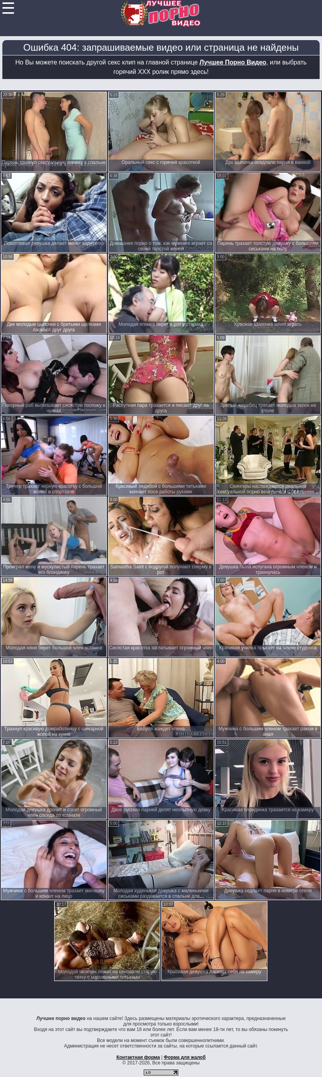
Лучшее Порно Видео (232, 62)
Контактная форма (138, 1057)
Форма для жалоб (185, 1057)
